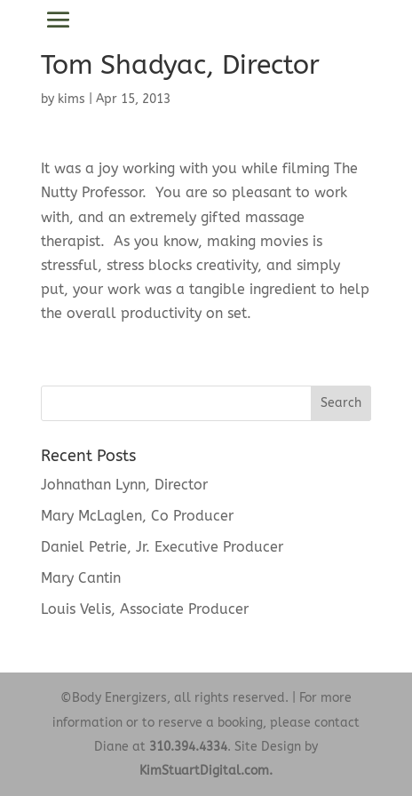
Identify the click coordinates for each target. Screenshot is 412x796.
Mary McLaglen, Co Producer (137, 515)
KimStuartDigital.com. (206, 770)
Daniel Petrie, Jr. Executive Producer (162, 546)
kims (71, 99)
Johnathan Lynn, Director (124, 484)
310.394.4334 (188, 746)
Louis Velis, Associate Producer (145, 609)
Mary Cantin (81, 577)
